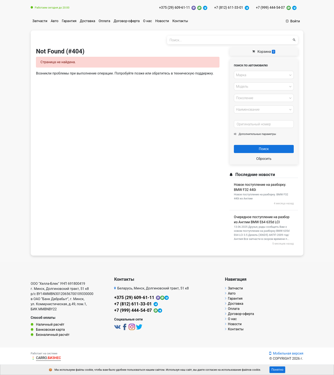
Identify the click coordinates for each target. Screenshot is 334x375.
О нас (147, 21)
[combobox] (264, 75)
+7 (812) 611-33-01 (228, 8)
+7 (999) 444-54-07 (270, 8)
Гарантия (69, 21)
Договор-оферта (127, 21)
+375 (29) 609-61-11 (174, 8)
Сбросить (263, 159)
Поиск (264, 149)
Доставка (87, 21)
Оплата (104, 21)
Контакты (180, 21)
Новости (162, 21)
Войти (293, 21)
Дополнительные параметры (255, 134)
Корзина (263, 52)
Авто (54, 21)
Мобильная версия (286, 353)
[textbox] (262, 75)
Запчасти (39, 21)
